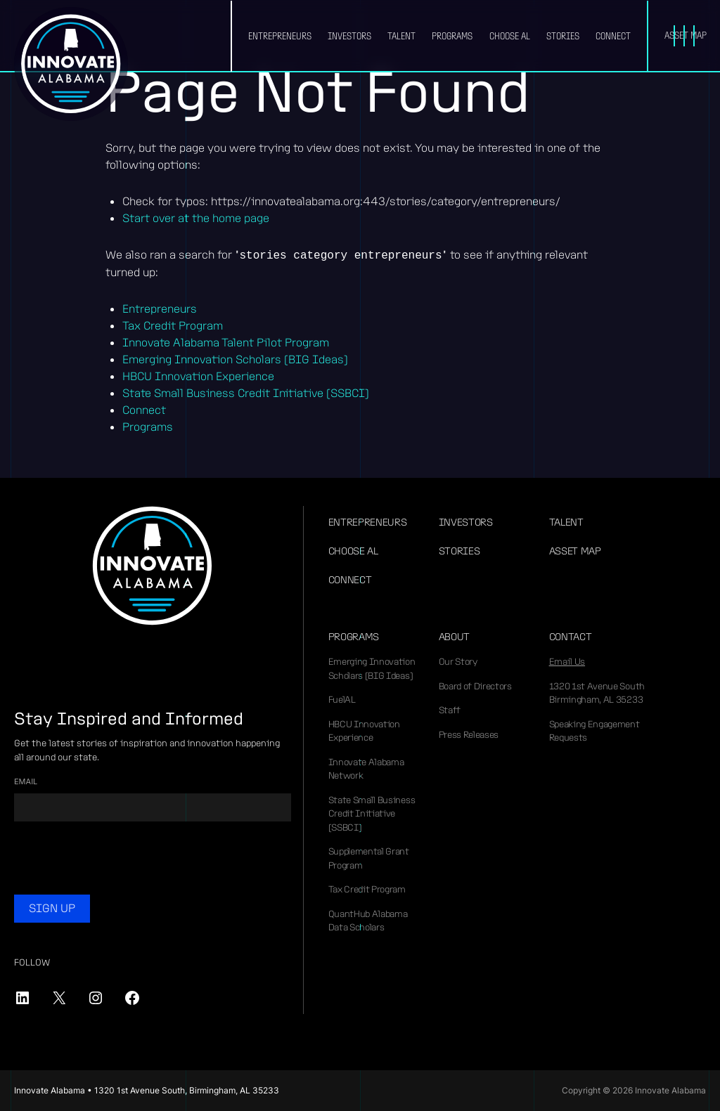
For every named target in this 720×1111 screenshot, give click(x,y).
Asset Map (575, 551)
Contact (570, 636)
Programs (452, 36)
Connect (613, 36)
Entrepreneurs (279, 36)
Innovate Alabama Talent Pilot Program (225, 342)
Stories (562, 36)
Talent (401, 36)
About (454, 636)
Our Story (458, 662)
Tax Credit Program (172, 325)
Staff (450, 710)
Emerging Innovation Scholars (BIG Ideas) (235, 359)
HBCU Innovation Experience (198, 376)
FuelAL (342, 700)
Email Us (567, 662)
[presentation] (121, 860)
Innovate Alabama (71, 64)
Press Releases (469, 735)
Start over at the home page (195, 218)
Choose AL (509, 36)
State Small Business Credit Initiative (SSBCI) (245, 393)
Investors (349, 36)
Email (25, 781)
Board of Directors (475, 686)
